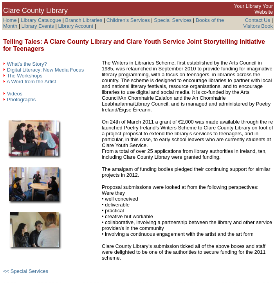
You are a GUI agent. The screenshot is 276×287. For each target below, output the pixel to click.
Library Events (38, 26)
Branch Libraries (84, 20)
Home (10, 20)
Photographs (21, 99)
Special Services (172, 20)
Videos (15, 94)
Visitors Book (258, 26)
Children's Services (128, 20)
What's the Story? (27, 64)
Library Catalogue (41, 20)
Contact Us (257, 20)
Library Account (75, 26)
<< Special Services (25, 271)
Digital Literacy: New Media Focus (45, 70)
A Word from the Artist (31, 81)
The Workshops (24, 76)
